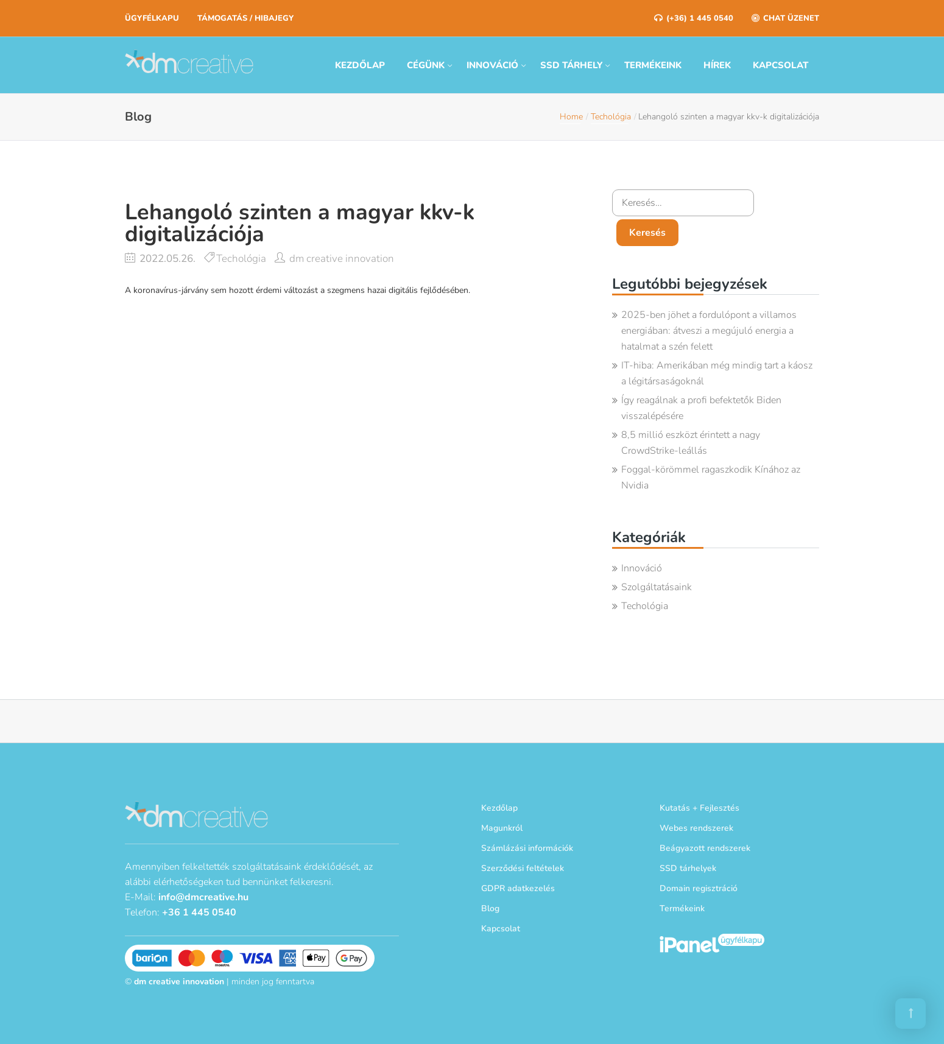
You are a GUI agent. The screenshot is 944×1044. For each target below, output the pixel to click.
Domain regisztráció (699, 888)
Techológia (611, 116)
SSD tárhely (571, 65)
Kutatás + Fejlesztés (699, 808)
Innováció (492, 65)
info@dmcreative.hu (203, 896)
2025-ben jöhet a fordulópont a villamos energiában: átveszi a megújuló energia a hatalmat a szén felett (709, 330)
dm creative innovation (341, 259)
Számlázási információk (527, 848)
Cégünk (426, 65)
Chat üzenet (785, 18)
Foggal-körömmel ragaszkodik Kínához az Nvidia (710, 477)
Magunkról (502, 828)
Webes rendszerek (696, 828)
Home (571, 116)
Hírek (717, 65)
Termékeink (653, 65)
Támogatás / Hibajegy (245, 18)
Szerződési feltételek (522, 868)
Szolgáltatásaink (656, 587)
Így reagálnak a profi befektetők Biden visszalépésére (701, 408)
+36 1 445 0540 (199, 911)
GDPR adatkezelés (518, 888)
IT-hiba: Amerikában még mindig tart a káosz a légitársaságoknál (716, 373)
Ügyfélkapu (152, 18)
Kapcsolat (780, 65)
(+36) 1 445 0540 (693, 18)
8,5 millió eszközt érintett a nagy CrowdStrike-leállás (690, 442)
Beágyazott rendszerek (705, 848)
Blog (490, 908)
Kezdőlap (360, 65)
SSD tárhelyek (688, 868)
